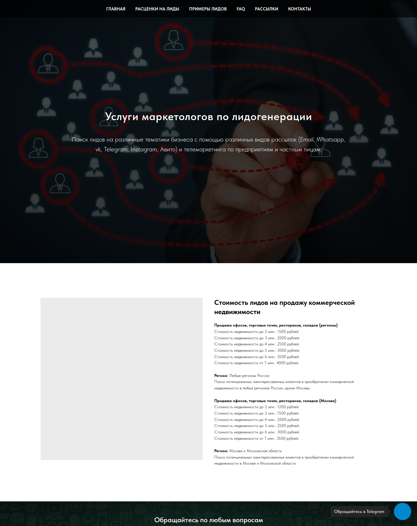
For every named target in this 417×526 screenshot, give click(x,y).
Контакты (299, 9)
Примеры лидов (208, 9)
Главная (115, 9)
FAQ (241, 9)
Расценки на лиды (157, 9)
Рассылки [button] (266, 9)
